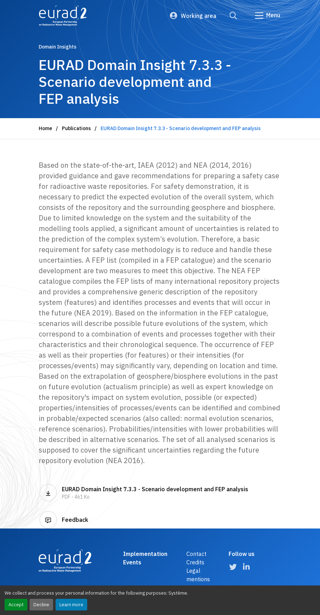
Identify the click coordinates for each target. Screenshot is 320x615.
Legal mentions (198, 575)
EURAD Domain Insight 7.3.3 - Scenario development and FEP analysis (160, 492)
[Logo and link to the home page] (63, 16)
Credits (195, 562)
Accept (16, 605)
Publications (76, 128)
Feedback (63, 519)
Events (132, 562)
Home (45, 128)
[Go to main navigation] (267, 15)
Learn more (71, 605)
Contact (196, 553)
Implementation (145, 553)
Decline (41, 605)
